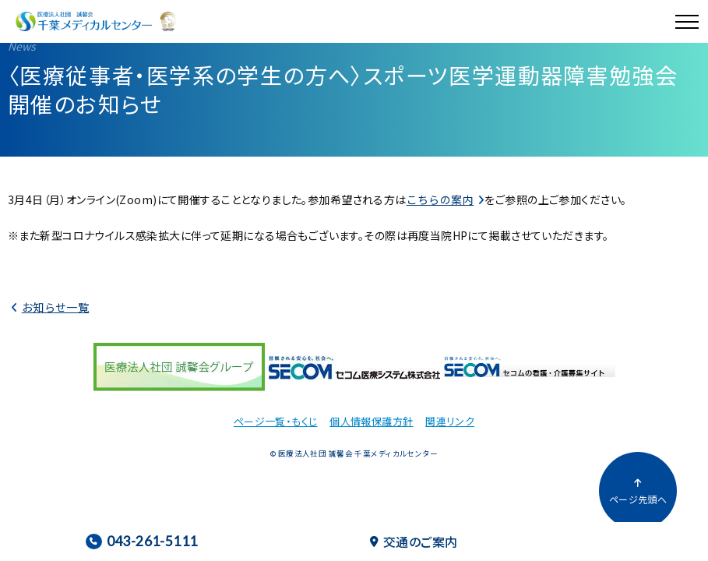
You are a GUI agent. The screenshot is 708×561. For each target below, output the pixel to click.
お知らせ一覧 (56, 307)
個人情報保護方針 (371, 421)
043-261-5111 (141, 541)
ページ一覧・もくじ (276, 421)
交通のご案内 (414, 541)
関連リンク (449, 421)
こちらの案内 (440, 199)
